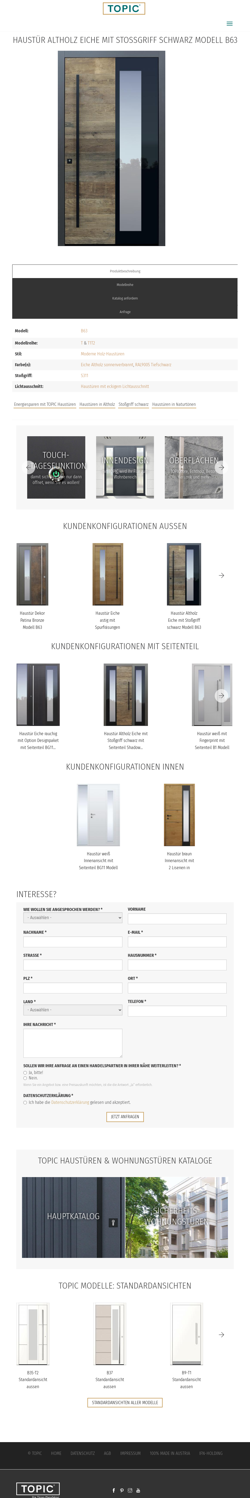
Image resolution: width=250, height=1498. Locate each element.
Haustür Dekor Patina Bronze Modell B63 (32, 620)
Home (56, 1453)
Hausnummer (142, 955)
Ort (133, 978)
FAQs (176, 398)
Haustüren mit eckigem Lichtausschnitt (115, 386)
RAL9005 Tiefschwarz (153, 364)
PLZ (28, 978)
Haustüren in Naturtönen (174, 404)
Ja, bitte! (33, 1072)
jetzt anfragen (125, 1116)
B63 (84, 330)
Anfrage (125, 312)
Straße (32, 955)
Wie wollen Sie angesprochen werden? (63, 909)
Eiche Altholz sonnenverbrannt (107, 364)
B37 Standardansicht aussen (110, 1379)
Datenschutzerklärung (48, 1095)
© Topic (35, 1453)
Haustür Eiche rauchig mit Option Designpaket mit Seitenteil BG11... (38, 740)
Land (29, 1001)
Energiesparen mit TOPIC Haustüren (45, 404)
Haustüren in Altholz (97, 404)
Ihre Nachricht (39, 1024)
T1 (89, 343)
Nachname (35, 932)
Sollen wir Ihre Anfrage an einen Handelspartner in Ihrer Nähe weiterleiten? (102, 1065)
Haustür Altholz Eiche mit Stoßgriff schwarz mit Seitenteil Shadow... (126, 740)
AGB (107, 1453)
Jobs (158, 398)
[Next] (221, 467)
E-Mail (135, 932)
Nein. (30, 1078)
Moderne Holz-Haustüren (102, 353)
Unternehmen (204, 398)
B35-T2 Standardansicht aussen (33, 1379)
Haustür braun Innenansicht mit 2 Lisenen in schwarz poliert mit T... (179, 867)
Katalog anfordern (125, 298)
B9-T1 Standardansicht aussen (186, 1379)
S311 (84, 375)
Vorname (137, 909)
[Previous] (28, 467)
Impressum (130, 1453)
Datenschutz (83, 1453)
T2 (93, 343)
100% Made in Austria (170, 1453)
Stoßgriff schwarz (133, 404)
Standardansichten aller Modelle (125, 1402)
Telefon (137, 1001)
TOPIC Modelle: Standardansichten (125, 1285)
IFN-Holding (211, 1453)
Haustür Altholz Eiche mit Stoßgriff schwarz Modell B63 (184, 620)
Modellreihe (125, 285)
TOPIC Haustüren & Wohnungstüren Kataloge (125, 1160)
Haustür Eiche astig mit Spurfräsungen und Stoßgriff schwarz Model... (108, 627)
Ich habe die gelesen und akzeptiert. (77, 1102)
